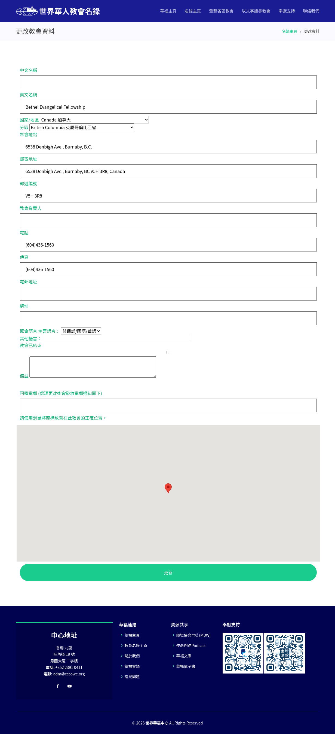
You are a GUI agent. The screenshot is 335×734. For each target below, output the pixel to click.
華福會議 (132, 666)
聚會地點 (28, 134)
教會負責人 (31, 208)
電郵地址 (28, 281)
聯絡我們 (311, 11)
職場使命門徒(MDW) (193, 635)
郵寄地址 (28, 159)
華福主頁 (168, 11)
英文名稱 (28, 94)
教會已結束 (31, 345)
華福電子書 (185, 666)
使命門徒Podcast (191, 645)
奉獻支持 (286, 11)
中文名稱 (28, 70)
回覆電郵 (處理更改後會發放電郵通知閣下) (61, 393)
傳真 (24, 257)
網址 (24, 306)
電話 (24, 232)
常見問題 (132, 676)
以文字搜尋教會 (256, 11)
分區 (24, 127)
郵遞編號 (28, 183)
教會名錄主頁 (136, 645)
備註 (24, 375)
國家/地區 (29, 119)
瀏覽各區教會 (221, 11)
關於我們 (132, 656)
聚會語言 (28, 331)
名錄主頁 (193, 11)
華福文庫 (184, 656)
